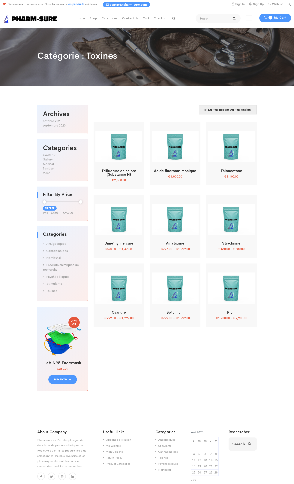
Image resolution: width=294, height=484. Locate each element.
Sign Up (258, 4)
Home (80, 18)
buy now (62, 379)
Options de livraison (118, 439)
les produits (76, 4)
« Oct (195, 480)
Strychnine (231, 243)
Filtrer (50, 208)
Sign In (240, 4)
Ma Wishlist (113, 445)
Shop (93, 18)
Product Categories (118, 463)
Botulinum (175, 312)
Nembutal (53, 258)
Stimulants (54, 284)
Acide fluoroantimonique (175, 171)
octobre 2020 (52, 121)
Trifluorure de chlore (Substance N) (119, 173)
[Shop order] (228, 109)
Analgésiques (56, 244)
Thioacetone (231, 171)
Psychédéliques (57, 277)
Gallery (48, 159)
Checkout (161, 18)
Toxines (51, 291)
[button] (289, 4)
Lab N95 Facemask (62, 363)
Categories (109, 18)
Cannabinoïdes (57, 251)
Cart (146, 18)
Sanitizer (49, 168)
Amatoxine (175, 243)
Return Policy (114, 457)
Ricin (231, 312)
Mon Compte (114, 451)
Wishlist (277, 4)
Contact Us (130, 18)
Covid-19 (49, 155)
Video (46, 173)
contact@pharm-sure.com (126, 4)
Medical (48, 164)
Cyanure (119, 312)
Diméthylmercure (118, 243)
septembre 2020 (54, 125)
